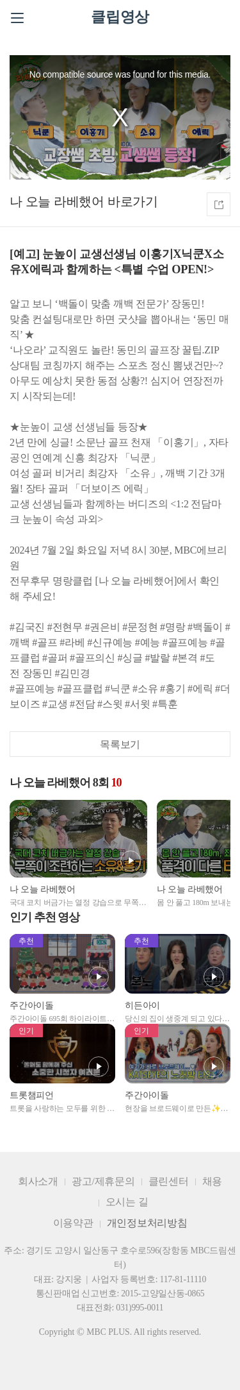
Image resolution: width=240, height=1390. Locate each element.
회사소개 (38, 1181)
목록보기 (120, 744)
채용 (212, 1181)
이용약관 (73, 1222)
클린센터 (168, 1181)
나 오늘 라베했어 (57, 201)
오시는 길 (127, 1201)
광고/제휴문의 (103, 1181)
